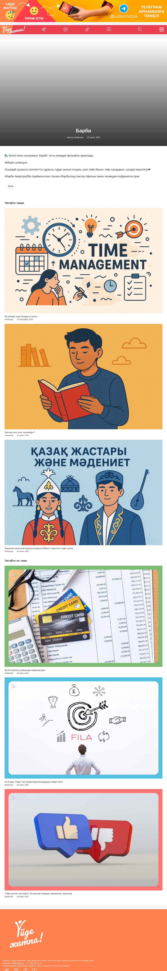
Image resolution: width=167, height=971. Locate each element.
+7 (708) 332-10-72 (34, 963)
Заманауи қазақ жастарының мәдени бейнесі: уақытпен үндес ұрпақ (39, 548)
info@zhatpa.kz (17, 963)
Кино (11, 186)
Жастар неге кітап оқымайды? (20, 432)
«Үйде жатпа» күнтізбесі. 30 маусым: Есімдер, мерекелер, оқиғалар (38, 893)
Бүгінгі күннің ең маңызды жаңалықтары (25, 670)
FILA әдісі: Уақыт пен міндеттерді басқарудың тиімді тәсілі (34, 782)
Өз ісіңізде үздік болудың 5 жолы (21, 316)
